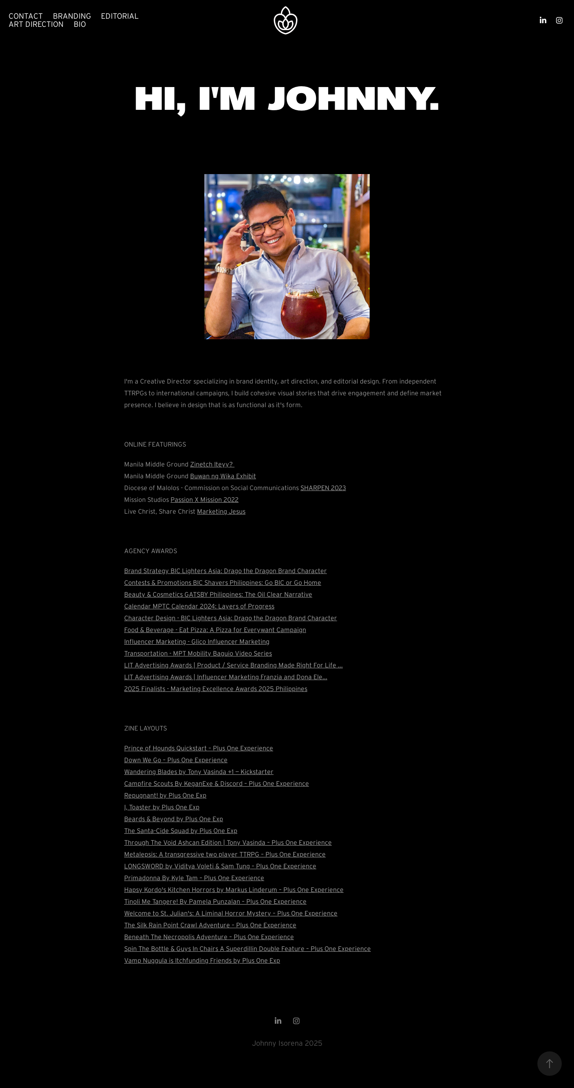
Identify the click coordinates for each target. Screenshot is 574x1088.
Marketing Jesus (221, 511)
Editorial (120, 16)
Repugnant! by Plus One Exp (165, 795)
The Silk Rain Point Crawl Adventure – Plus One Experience (210, 925)
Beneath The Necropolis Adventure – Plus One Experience (209, 936)
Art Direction (36, 24)
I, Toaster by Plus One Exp (161, 807)
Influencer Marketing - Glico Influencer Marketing (196, 641)
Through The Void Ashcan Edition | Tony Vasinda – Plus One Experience (228, 842)
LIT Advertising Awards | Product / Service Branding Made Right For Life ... (233, 665)
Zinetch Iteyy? (212, 464)
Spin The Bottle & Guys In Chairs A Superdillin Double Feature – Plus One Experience (247, 948)
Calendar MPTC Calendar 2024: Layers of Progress (199, 606)
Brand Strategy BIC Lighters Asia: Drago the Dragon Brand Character (225, 570)
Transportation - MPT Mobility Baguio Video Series (198, 653)
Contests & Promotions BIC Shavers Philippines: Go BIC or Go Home (222, 582)
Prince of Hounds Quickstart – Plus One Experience (198, 748)
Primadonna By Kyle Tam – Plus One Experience (194, 877)
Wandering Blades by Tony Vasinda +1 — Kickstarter (199, 771)
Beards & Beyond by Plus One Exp (173, 818)
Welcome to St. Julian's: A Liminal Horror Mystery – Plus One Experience (230, 913)
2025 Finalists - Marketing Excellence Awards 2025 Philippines (215, 688)
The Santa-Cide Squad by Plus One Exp (180, 830)
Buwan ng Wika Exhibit (223, 476)
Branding (72, 16)
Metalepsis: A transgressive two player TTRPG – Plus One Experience (225, 854)
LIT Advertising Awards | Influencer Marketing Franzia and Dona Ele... (225, 676)
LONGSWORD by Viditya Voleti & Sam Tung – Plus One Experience (220, 866)
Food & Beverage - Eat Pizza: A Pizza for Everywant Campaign (215, 629)
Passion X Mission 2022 (205, 499)
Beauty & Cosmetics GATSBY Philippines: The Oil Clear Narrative (218, 594)
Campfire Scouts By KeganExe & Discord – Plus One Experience (216, 783)
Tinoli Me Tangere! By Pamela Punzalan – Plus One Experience (215, 901)
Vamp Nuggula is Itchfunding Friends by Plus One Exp (202, 960)
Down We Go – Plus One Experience (176, 759)
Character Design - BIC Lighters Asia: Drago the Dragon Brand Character (230, 617)
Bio (80, 24)
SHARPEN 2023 (323, 487)
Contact (26, 16)
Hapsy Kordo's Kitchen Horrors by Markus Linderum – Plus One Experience (234, 889)
